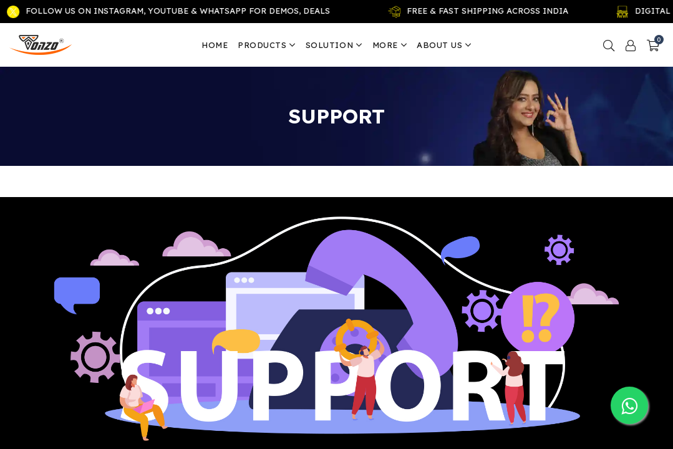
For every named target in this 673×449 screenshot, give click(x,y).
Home (214, 45)
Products (267, 45)
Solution (334, 45)
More (389, 45)
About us (444, 45)
